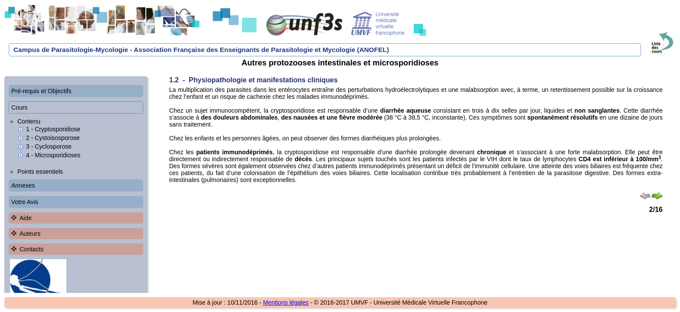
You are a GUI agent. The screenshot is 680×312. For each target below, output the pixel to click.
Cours (19, 107)
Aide (26, 217)
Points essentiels (40, 171)
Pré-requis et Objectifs (41, 91)
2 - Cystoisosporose (53, 137)
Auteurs (30, 233)
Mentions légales (286, 302)
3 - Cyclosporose (49, 146)
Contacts (31, 249)
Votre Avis (24, 201)
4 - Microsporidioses (53, 155)
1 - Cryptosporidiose (53, 129)
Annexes (23, 185)
